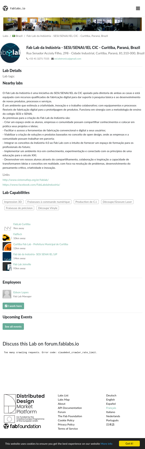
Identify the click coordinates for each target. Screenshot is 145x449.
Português (112, 420)
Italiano (110, 412)
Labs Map (64, 399)
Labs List (63, 395)
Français (111, 407)
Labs (5, 35)
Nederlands (113, 416)
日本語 (110, 424)
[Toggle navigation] (138, 8)
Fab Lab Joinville (22, 264)
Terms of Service (68, 428)
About (61, 403)
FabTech (17, 234)
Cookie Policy (66, 420)
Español (111, 403)
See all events (13, 326)
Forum (62, 412)
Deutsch (111, 395)
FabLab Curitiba (21, 224)
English (110, 399)
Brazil (17, 35)
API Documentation (70, 407)
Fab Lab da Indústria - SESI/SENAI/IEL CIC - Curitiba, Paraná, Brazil (67, 35)
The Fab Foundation (70, 416)
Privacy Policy (66, 424)
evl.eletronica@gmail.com (67, 58)
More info (106, 444)
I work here (13, 305)
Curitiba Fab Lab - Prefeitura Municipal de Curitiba (40, 244)
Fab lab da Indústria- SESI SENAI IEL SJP (35, 254)
